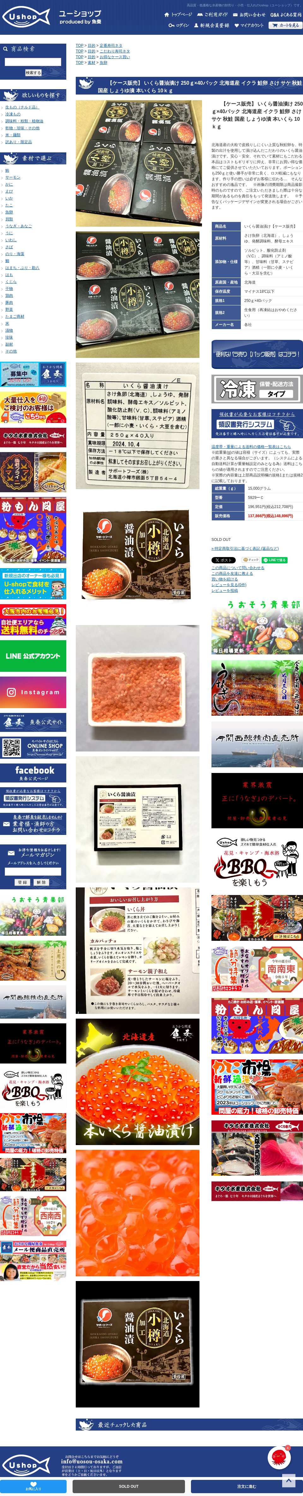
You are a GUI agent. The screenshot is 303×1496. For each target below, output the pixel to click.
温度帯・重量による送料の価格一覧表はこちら (251, 447)
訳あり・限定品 (18, 142)
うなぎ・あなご (18, 226)
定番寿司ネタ (111, 45)
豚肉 (9, 302)
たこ (9, 205)
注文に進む (246, 1486)
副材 (9, 344)
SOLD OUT (129, 1486)
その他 (11, 351)
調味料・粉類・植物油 (24, 121)
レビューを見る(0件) (229, 585)
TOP (79, 45)
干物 (9, 288)
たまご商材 (14, 316)
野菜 (9, 309)
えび (9, 191)
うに (9, 233)
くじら (11, 281)
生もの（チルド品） (22, 107)
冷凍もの (13, 114)
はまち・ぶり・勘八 (22, 268)
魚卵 (9, 212)
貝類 (9, 219)
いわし (11, 240)
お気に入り (33, 1486)
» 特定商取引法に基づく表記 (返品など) (245, 548)
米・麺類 (13, 135)
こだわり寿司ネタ (115, 51)
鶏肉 (9, 295)
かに (9, 184)
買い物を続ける (224, 579)
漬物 (9, 330)
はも (9, 275)
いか (9, 198)
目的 (91, 45)
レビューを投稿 (224, 590)
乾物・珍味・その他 (22, 128)
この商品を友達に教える (232, 573)
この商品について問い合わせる (237, 568)
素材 (91, 62)
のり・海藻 (14, 254)
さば (9, 247)
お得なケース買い (115, 57)
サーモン (13, 177)
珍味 (9, 337)
